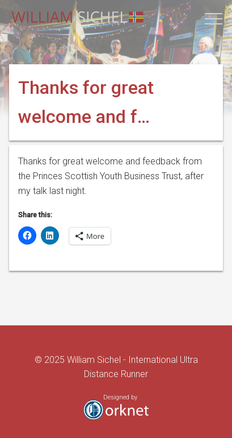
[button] (213, 18)
